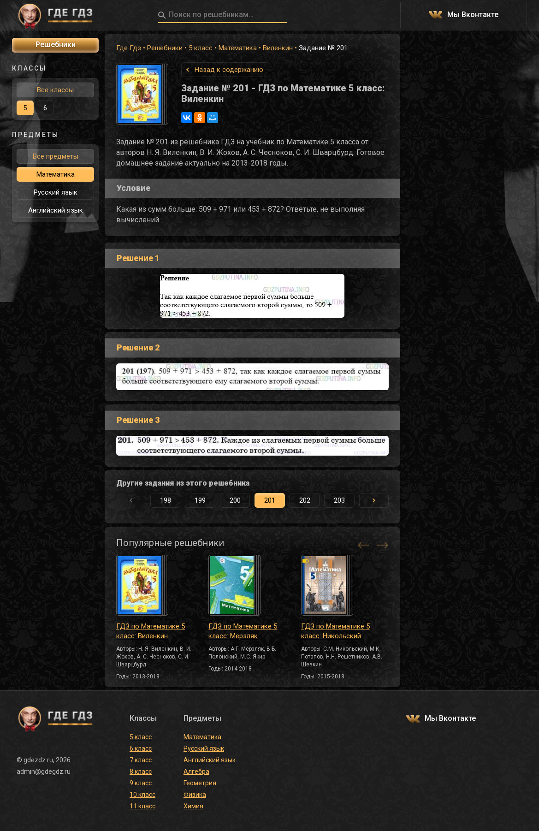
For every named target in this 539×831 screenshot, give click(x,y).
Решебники (165, 48)
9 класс (141, 783)
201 (269, 500)
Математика (238, 48)
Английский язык (55, 210)
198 (165, 500)
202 (304, 500)
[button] (374, 500)
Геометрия (200, 783)
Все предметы (55, 156)
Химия (193, 806)
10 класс (142, 794)
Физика (195, 794)
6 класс (141, 748)
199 (200, 500)
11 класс (142, 806)
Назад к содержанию (229, 69)
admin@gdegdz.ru (44, 771)
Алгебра (196, 771)
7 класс (141, 760)
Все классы (55, 90)
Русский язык (55, 192)
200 (235, 500)
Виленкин (278, 48)
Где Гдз (128, 48)
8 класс (141, 771)
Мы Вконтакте (472, 15)
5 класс (201, 48)
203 (339, 500)
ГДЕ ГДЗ (55, 15)
